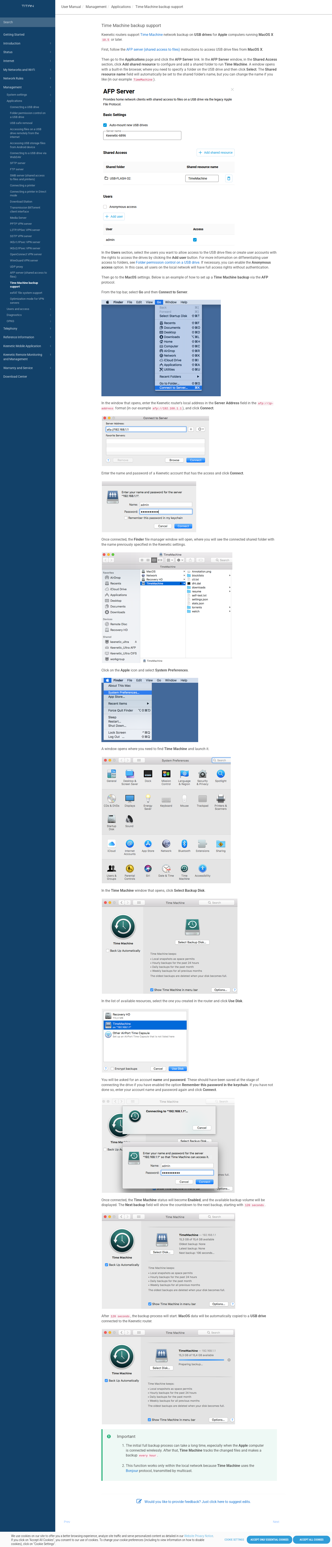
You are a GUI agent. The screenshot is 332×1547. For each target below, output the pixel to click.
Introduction (27, 43)
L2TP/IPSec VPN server (25, 230)
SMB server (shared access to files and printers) (27, 177)
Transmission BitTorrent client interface (25, 209)
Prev (67, 1522)
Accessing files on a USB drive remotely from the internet (25, 133)
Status (27, 52)
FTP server (17, 169)
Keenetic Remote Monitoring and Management (27, 356)
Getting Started (13, 34)
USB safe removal (21, 123)
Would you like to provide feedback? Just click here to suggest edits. (193, 1502)
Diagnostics (29, 315)
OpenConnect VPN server (26, 254)
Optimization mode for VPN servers (27, 300)
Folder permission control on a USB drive (27, 115)
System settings (29, 95)
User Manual (71, 7)
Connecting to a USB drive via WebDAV (28, 155)
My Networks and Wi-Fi (27, 69)
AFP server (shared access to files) (28, 274)
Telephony (27, 328)
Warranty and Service (27, 367)
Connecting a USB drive (24, 107)
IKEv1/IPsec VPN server (25, 242)
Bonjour (132, 1471)
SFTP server (17, 163)
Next (276, 1522)
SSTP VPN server (21, 236)
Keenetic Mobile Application (27, 346)
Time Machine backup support (24, 284)
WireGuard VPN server (24, 260)
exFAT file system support (26, 292)
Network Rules (27, 78)
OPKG (29, 321)
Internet (27, 60)
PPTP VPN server (21, 223)
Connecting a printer (22, 185)
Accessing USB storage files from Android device (27, 145)
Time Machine (151, 35)
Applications (29, 101)
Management (27, 87)
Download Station (21, 201)
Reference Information (27, 337)
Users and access (29, 309)
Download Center (15, 376)
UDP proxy (16, 266)
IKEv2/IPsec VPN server (25, 248)
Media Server (18, 217)
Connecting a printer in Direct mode (28, 193)
